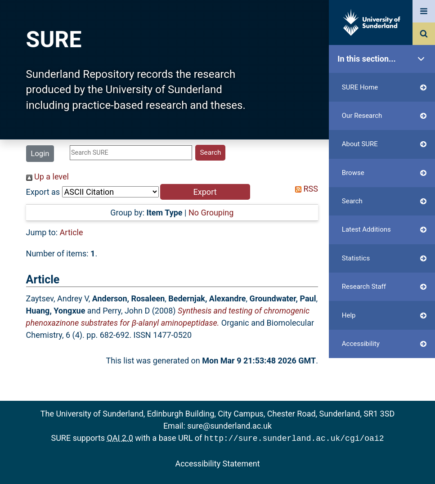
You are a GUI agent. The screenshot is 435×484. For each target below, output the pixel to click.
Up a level (47, 176)
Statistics (384, 258)
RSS (304, 188)
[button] (205, 192)
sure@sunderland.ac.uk (229, 425)
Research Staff (384, 286)
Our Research (384, 115)
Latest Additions (384, 229)
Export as (43, 192)
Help (384, 315)
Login (40, 153)
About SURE (384, 144)
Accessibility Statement (217, 462)
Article (71, 232)
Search (384, 201)
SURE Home (384, 87)
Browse (384, 173)
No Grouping (210, 212)
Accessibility (384, 344)
